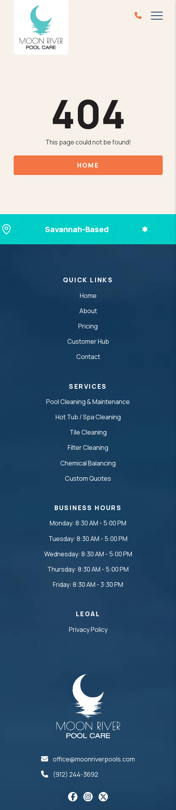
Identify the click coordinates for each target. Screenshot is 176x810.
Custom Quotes (88, 478)
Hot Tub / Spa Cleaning (88, 417)
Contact (88, 356)
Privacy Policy (88, 629)
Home (88, 165)
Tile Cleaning (88, 432)
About (88, 311)
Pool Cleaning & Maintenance (88, 401)
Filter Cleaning (88, 447)
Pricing (88, 326)
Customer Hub (88, 341)
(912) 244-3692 (75, 774)
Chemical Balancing (88, 463)
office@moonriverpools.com (94, 759)
